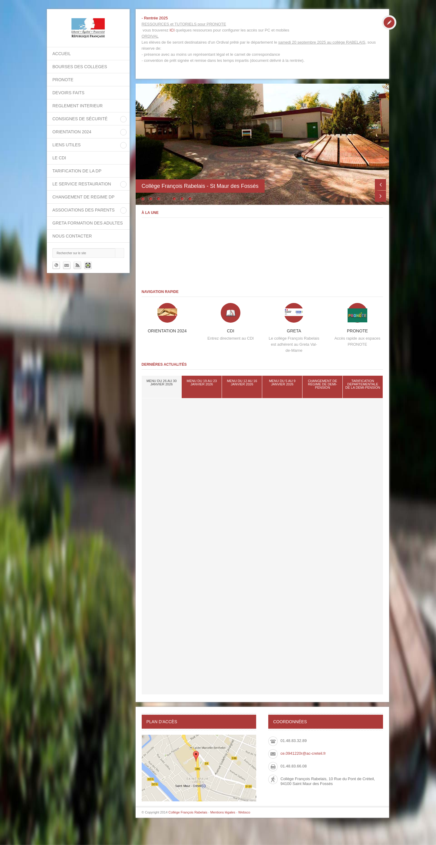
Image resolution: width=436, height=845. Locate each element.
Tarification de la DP (76, 170)
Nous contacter (72, 236)
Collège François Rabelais (187, 812)
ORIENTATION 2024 (71, 131)
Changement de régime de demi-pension (322, 384)
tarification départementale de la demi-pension (362, 384)
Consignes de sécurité (79, 118)
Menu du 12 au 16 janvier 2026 (242, 382)
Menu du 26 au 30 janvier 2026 (162, 382)
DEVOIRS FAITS (68, 92)
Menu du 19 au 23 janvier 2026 (202, 382)
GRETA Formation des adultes (87, 223)
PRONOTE (62, 79)
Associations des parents (83, 210)
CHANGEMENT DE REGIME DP (83, 197)
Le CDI (59, 157)
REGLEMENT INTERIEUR (77, 105)
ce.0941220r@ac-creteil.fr (303, 753)
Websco (244, 812)
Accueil (61, 53)
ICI (172, 30)
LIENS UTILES (66, 144)
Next (380, 196)
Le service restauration (81, 183)
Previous (380, 184)
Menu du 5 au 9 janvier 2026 (282, 382)
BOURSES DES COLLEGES (79, 66)
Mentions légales (223, 812)
